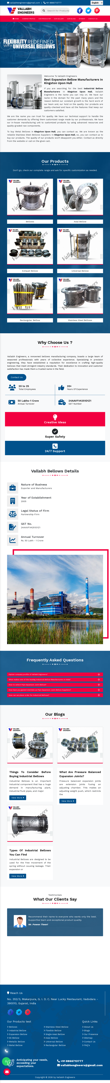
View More (17, 801)
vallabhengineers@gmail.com (23, 3)
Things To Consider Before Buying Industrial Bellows (30, 777)
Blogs (86, 1033)
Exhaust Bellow (30, 271)
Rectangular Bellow (30, 320)
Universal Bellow (80, 271)
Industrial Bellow (16, 1033)
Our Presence (90, 1037)
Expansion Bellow (17, 1037)
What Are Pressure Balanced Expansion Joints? (80, 777)
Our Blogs (71, 18)
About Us (87, 1030)
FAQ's (86, 1048)
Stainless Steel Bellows (80, 320)
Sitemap (82, 18)
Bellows (30, 221)
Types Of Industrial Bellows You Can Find (30, 855)
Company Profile (28, 18)
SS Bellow (13, 1041)
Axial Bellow (80, 221)
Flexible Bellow (52, 1033)
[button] (8, 45)
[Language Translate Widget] (97, 3)
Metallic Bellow (16, 1044)
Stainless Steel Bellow (56, 1030)
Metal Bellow (15, 1048)
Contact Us (92, 18)
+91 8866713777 (52, 3)
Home (16, 18)
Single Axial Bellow (54, 1037)
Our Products (45, 18)
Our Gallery (59, 18)
